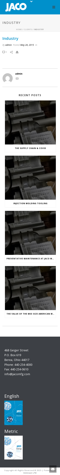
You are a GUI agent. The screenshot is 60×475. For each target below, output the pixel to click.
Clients (28, 29)
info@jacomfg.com (17, 374)
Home (19, 29)
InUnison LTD (30, 473)
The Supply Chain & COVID (30, 148)
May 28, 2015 (27, 44)
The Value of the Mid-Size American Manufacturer (31, 313)
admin (8, 44)
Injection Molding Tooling (30, 203)
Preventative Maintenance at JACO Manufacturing (31, 258)
